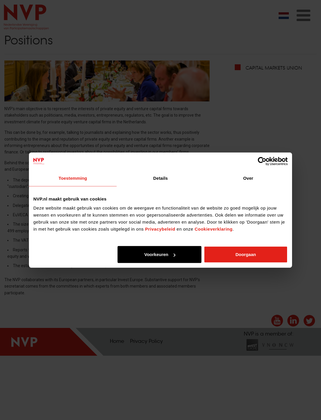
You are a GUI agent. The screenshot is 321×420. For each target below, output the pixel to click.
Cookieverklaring (214, 229)
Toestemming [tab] (72, 177)
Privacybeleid (160, 229)
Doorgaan (245, 254)
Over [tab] (248, 177)
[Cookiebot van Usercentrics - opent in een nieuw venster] (262, 161)
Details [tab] (160, 177)
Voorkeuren (159, 254)
